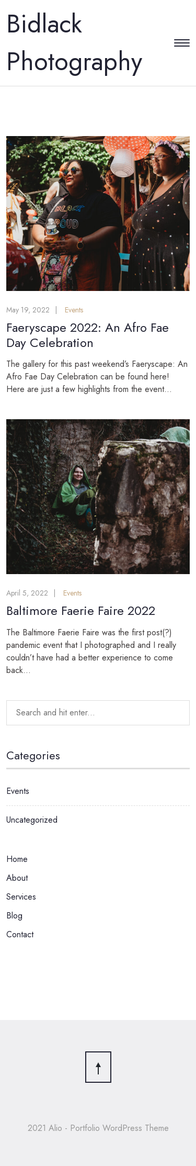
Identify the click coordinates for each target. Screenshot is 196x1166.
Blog (14, 916)
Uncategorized (31, 820)
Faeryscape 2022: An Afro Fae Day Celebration (87, 335)
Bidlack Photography (74, 43)
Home (17, 859)
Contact (19, 934)
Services (21, 897)
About (17, 878)
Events (74, 310)
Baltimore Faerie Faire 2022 (80, 610)
